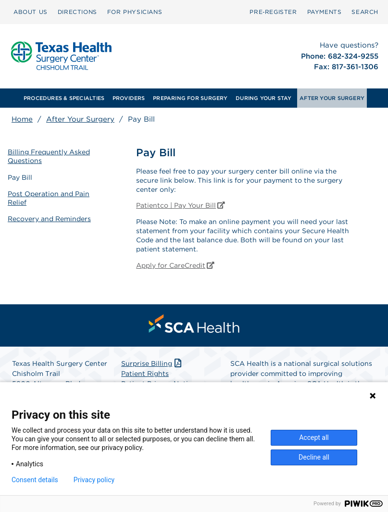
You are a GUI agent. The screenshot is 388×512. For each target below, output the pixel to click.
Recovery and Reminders (49, 219)
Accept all (314, 437)
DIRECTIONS (77, 11)
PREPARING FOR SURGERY (190, 98)
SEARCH (364, 11)
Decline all (314, 457)
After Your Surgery (80, 119)
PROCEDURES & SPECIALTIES (64, 98)
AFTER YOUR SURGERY (332, 98)
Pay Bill (20, 177)
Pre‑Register (273, 11)
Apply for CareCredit (175, 265)
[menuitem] (30, 12)
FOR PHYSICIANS (134, 11)
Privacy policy (94, 480)
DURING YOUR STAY (264, 98)
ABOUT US (30, 11)
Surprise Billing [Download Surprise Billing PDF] (152, 363)
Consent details (35, 480)
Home (22, 119)
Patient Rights (145, 373)
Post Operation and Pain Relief (48, 198)
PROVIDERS (129, 98)
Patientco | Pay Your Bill (180, 205)
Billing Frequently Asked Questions (49, 156)
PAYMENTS (324, 11)
